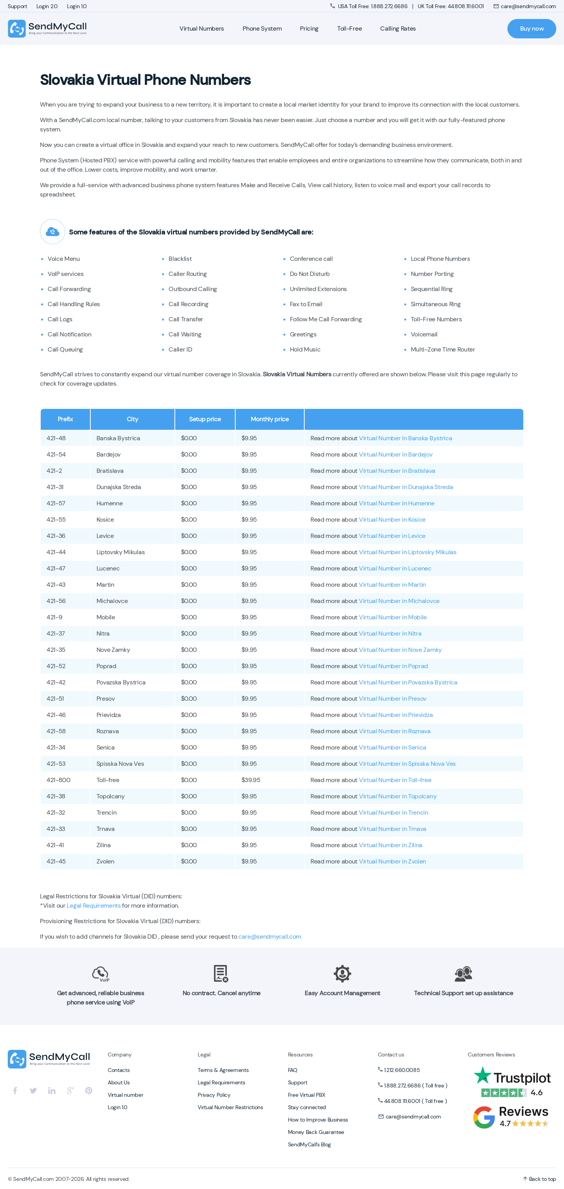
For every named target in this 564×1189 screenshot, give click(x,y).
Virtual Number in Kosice (392, 519)
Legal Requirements (94, 905)
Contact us (391, 1054)
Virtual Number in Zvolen (392, 861)
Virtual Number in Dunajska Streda (406, 487)
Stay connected (307, 1107)
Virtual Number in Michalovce (399, 601)
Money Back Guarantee (316, 1132)
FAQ (292, 1070)
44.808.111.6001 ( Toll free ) (415, 1101)
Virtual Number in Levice (392, 536)
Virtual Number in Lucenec (395, 568)
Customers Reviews (491, 1054)
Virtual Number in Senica (392, 747)
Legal (204, 1054)
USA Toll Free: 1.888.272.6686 (369, 6)
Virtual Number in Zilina (391, 845)
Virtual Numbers (201, 28)
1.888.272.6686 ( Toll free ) (415, 1085)
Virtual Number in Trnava (392, 829)
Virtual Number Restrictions (230, 1107)
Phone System (262, 28)
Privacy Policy (214, 1094)
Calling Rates (398, 28)
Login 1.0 (77, 6)
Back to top (539, 1178)
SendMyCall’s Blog (309, 1144)
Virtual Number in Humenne (397, 503)
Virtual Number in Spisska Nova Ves (407, 764)
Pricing (309, 28)
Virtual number (125, 1094)
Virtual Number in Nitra (390, 633)
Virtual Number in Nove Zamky (400, 650)
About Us (118, 1082)
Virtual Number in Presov (392, 698)
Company (120, 1054)
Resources (300, 1054)
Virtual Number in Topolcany (397, 796)
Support (17, 6)
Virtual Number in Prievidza (396, 715)
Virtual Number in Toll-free (395, 780)
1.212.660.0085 (402, 1070)
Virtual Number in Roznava (395, 731)
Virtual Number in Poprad (393, 666)
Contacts (118, 1070)
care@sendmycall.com (524, 6)
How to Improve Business (318, 1119)
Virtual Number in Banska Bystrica (405, 438)
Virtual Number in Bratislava (397, 471)
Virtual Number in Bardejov (396, 454)
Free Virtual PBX (306, 1094)
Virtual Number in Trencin (393, 812)
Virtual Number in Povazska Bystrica (408, 682)
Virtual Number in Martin (392, 585)
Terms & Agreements (223, 1070)
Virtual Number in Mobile (393, 617)
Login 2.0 (47, 6)
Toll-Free (349, 28)
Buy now (532, 28)
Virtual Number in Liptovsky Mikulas (408, 552)
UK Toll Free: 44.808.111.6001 (451, 6)
